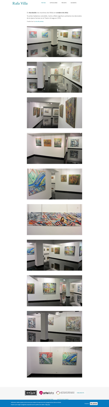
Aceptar (87, 403)
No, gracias (94, 403)
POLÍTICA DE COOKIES (63, 399)
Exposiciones (53, 2)
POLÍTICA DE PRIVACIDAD (46, 399)
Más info (47, 404)
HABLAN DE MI (80, 393)
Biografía (73, 2)
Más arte (64, 2)
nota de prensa (39, 21)
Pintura (43, 2)
